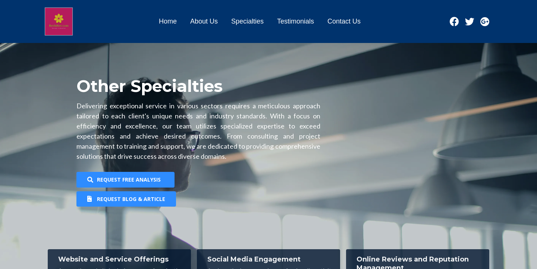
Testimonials (295, 21)
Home (168, 21)
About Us (204, 21)
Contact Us (344, 21)
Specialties (247, 21)
